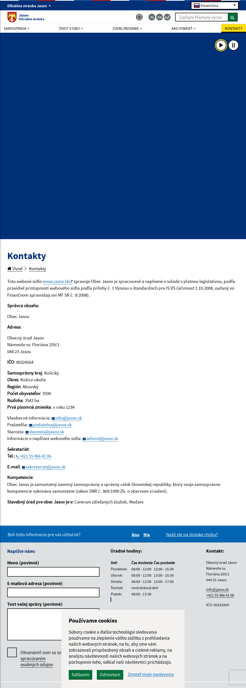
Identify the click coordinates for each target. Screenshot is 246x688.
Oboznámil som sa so (40, 659)
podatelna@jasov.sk (52, 424)
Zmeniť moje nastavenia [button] (151, 674)
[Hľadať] (233, 17)
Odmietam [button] (110, 674)
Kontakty (37, 268)
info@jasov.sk (68, 418)
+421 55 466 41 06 (35, 456)
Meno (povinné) (23, 563)
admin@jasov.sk (102, 438)
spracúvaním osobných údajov (36, 661)
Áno (136, 535)
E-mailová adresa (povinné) (35, 583)
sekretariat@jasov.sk (45, 467)
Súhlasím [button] (80, 674)
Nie (147, 535)
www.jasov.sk (56, 281)
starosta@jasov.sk (46, 431)
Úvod (15, 268)
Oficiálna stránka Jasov (29, 5)
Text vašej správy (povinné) (35, 604)
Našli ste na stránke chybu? (192, 534)
